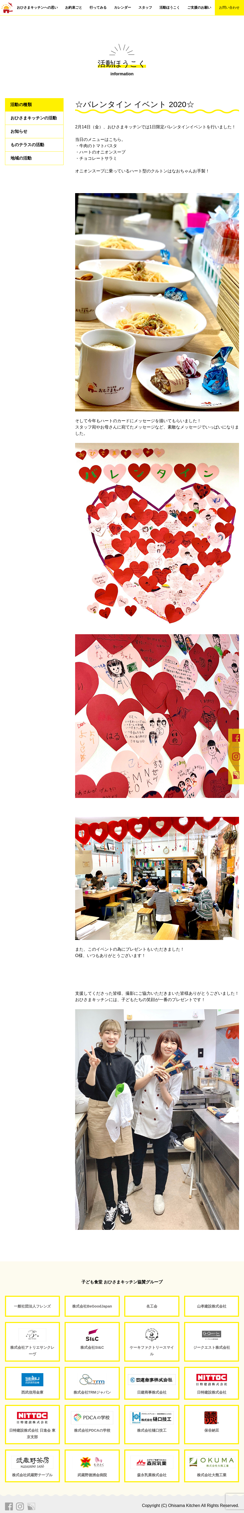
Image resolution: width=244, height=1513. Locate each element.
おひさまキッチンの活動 (34, 118)
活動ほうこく (169, 7)
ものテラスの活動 (27, 144)
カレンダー (122, 7)
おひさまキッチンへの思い (37, 7)
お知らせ (19, 131)
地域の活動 (21, 158)
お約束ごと (73, 7)
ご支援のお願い (199, 7)
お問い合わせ (229, 7)
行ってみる (98, 7)
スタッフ (145, 7)
